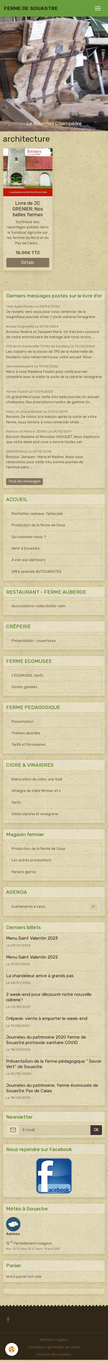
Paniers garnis (24, 872)
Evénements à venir (54, 907)
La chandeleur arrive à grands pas (40, 975)
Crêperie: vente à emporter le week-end (46, 1018)
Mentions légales (54, 1340)
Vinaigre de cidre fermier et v (36, 791)
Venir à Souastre (25, 548)
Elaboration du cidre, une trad (37, 779)
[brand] (31, 8)
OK (96, 1130)
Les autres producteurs (32, 860)
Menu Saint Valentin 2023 (32, 938)
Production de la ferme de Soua (38, 525)
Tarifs (16, 803)
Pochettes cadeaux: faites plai (37, 514)
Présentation (23, 722)
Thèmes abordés (26, 733)
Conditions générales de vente (54, 1347)
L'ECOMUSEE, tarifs (27, 675)
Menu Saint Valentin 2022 (32, 957)
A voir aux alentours (29, 560)
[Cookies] (11, 1349)
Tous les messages (24, 481)
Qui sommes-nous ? (29, 537)
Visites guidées (24, 687)
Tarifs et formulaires (29, 745)
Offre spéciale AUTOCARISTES (36, 572)
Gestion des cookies (54, 1354)
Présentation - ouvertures (34, 641)
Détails (27, 262)
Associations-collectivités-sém (38, 606)
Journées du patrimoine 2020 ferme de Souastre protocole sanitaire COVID (46, 1040)
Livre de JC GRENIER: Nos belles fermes (27, 208)
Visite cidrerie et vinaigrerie (35, 814)
